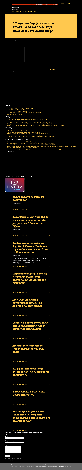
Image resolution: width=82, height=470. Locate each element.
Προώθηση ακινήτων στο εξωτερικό (15, 114)
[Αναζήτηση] (63, 3)
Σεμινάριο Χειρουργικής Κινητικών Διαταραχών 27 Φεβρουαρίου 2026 (23, 132)
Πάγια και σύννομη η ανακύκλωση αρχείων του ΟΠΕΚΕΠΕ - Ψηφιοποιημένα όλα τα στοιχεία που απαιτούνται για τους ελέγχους (37, 125)
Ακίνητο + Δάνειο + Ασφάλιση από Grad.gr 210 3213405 (26, 11)
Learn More (62, 466)
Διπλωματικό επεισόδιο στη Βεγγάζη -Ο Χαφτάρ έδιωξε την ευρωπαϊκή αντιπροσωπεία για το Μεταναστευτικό (30, 247)
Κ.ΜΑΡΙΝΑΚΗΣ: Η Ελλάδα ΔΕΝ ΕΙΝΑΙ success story (20, 121)
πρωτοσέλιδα (11, 175)
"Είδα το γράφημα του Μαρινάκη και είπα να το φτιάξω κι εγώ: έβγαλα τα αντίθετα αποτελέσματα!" (30, 122)
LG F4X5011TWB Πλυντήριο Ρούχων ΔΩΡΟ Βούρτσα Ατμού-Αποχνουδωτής (25, 112)
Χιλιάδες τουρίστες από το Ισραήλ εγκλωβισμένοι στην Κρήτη (28, 348)
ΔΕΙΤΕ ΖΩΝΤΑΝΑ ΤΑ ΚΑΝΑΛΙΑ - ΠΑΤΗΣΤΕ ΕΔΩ (29, 198)
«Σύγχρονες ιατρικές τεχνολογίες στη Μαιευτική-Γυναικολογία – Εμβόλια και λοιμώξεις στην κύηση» (30, 136)
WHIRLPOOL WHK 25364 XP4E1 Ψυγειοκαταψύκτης (20, 110)
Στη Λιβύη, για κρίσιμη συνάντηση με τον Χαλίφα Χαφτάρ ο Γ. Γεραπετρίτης (27, 302)
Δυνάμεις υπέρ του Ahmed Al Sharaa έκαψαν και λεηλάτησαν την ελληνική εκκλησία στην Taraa (30, 119)
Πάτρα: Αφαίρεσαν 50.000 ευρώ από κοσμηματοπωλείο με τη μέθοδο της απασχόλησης (30, 325)
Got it (69, 466)
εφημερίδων (15, 175)
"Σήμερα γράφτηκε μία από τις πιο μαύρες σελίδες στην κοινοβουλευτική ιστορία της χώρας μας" (30, 278)
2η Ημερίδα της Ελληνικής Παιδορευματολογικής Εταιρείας (21, 130)
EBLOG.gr (15, 7)
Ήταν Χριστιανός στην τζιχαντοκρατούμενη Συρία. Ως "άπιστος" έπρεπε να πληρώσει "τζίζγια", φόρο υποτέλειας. (32, 124)
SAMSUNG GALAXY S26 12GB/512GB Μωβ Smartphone (21, 108)
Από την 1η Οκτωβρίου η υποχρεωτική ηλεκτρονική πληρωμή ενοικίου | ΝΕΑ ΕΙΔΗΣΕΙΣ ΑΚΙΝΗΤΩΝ (30, 143)
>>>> (49, 209)
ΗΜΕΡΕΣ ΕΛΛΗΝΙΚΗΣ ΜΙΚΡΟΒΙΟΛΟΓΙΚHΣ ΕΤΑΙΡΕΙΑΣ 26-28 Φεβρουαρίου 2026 (27, 133)
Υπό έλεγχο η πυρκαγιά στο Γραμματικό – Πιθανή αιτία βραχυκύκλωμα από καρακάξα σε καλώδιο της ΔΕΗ (31, 416)
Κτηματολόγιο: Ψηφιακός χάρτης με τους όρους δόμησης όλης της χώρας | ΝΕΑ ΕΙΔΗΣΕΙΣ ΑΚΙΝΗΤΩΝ (31, 144)
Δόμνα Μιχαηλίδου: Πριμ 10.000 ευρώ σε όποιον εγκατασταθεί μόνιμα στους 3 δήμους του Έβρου (30, 221)
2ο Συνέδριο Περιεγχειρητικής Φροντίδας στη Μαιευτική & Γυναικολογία (24, 135)
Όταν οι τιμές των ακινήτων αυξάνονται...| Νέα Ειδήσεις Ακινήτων (22, 142)
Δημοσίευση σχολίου (23, 209)
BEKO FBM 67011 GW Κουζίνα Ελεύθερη (17, 111)
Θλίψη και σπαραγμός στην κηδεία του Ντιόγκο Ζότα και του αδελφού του (31, 371)
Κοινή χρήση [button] (52, 69)
